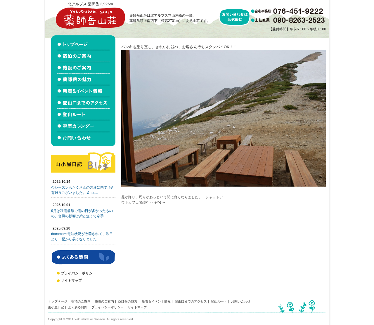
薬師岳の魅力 (127, 301)
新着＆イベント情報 (156, 301)
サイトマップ (71, 281)
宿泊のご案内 (81, 301)
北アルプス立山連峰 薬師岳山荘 (90, 18)
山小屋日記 (56, 307)
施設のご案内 (104, 301)
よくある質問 (77, 307)
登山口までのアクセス (191, 301)
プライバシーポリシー (78, 273)
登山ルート (219, 301)
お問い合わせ (240, 301)
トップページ (57, 301)
